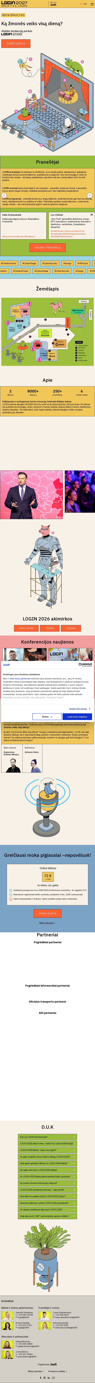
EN (85, 4)
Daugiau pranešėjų (47, 247)
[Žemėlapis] (47, 332)
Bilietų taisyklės (47, 923)
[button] (89, 195)
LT (81, 4)
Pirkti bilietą (47, 913)
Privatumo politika (57, 1371)
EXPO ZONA (26, 628)
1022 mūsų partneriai (19, 678)
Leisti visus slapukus (77, 717)
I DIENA (49, 628)
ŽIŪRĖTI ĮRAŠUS (16, 43)
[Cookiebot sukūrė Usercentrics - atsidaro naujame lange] (80, 665)
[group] (31, 494)
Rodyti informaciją (78, 709)
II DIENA (71, 628)
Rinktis (47, 717)
